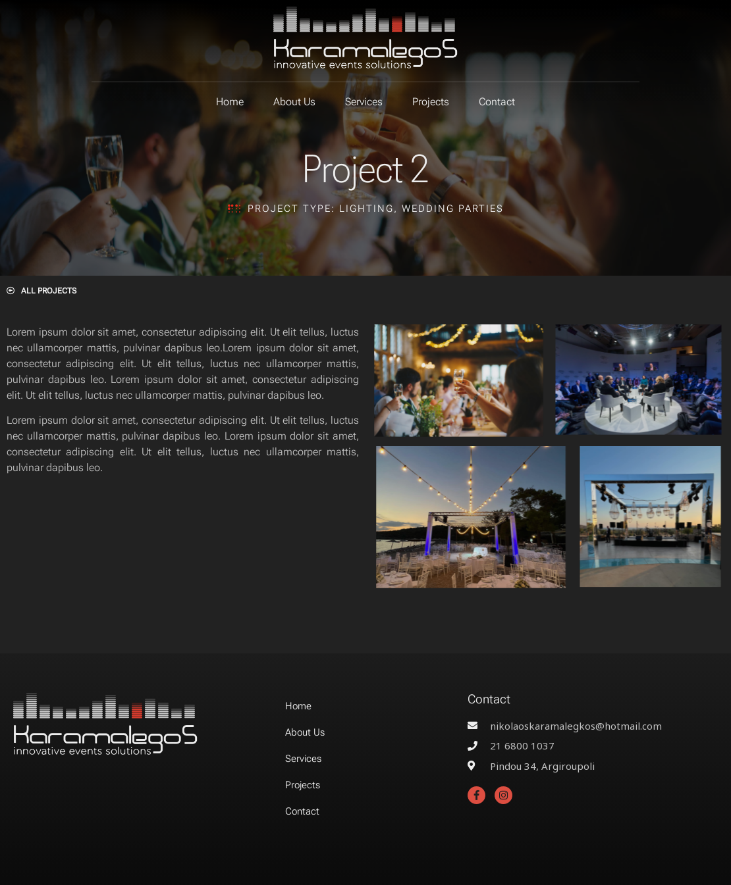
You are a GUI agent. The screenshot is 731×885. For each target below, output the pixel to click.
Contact (497, 101)
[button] (41, 291)
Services (364, 101)
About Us (294, 101)
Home (230, 101)
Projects (430, 101)
